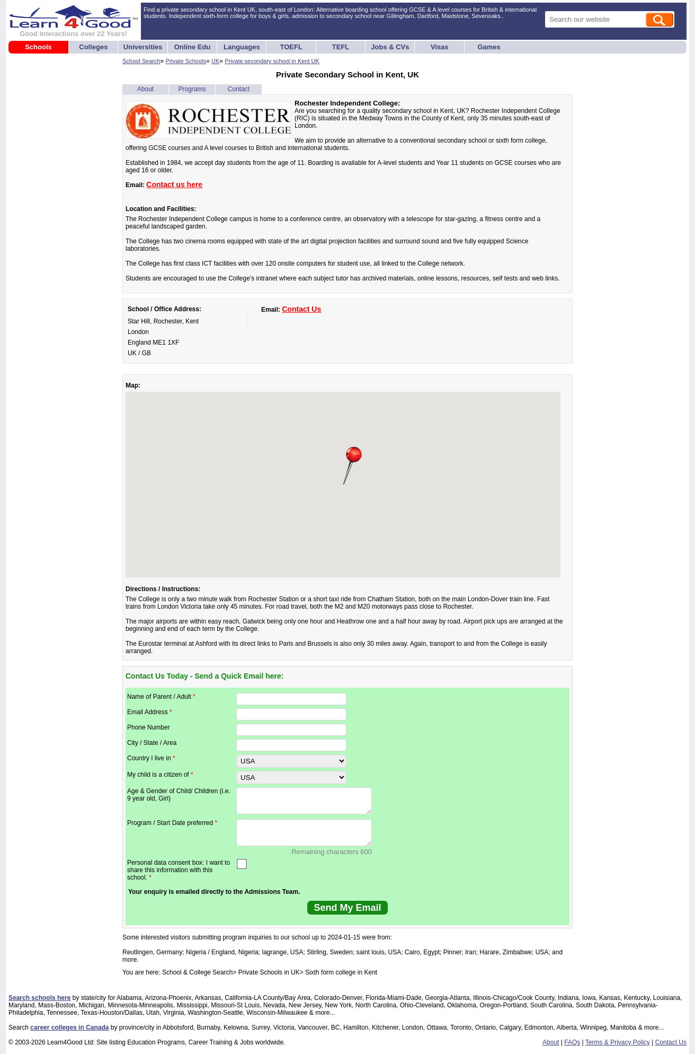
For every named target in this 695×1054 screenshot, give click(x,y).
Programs (192, 89)
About (145, 89)
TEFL (341, 47)
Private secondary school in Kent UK (272, 61)
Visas (440, 47)
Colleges (93, 47)
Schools (38, 47)
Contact (239, 89)
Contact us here (174, 184)
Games (488, 47)
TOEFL (291, 47)
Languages (242, 47)
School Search (141, 61)
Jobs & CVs (390, 47)
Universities (143, 47)
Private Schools (186, 61)
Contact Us (301, 309)
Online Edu (192, 47)
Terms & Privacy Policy (617, 1042)
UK (215, 61)
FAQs (572, 1042)
